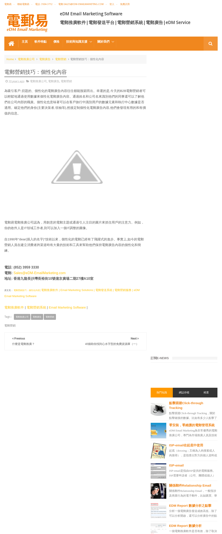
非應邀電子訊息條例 (168, 469)
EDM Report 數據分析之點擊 (193, 206)
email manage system (170, 445)
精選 (206, 91)
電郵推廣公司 (26, 59)
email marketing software (172, 336)
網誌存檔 (185, 91)
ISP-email (179, 166)
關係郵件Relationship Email (193, 186)
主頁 (25, 41)
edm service (164, 453)
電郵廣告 (45, 59)
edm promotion (166, 461)
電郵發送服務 (164, 438)
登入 (111, 4)
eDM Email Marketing (204, 527)
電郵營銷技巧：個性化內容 (26, 290)
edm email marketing (169, 368)
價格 (56, 41)
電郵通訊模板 (164, 383)
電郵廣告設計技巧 (46, 514)
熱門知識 (164, 91)
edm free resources (168, 477)
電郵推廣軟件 (14, 307)
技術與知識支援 (76, 41)
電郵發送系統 (164, 391)
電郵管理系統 (164, 407)
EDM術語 (162, 305)
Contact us (206, 514)
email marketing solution (172, 360)
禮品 (111, 498)
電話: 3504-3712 (43, 4)
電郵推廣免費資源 (167, 321)
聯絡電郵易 (23, 4)
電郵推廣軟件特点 (18, 514)
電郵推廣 (162, 297)
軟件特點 (40, 41)
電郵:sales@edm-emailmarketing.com (81, 4)
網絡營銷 (162, 313)
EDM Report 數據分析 (188, 226)
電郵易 (7, 4)
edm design (163, 352)
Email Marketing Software (67, 307)
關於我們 (103, 41)
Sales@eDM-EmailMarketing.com (39, 273)
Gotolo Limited (41, 527)
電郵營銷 (60, 59)
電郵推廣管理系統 (167, 414)
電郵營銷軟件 (164, 399)
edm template (165, 430)
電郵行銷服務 (164, 375)
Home (10, 59)
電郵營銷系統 (36, 307)
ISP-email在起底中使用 (189, 146)
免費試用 (125, 4)
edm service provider (169, 422)
